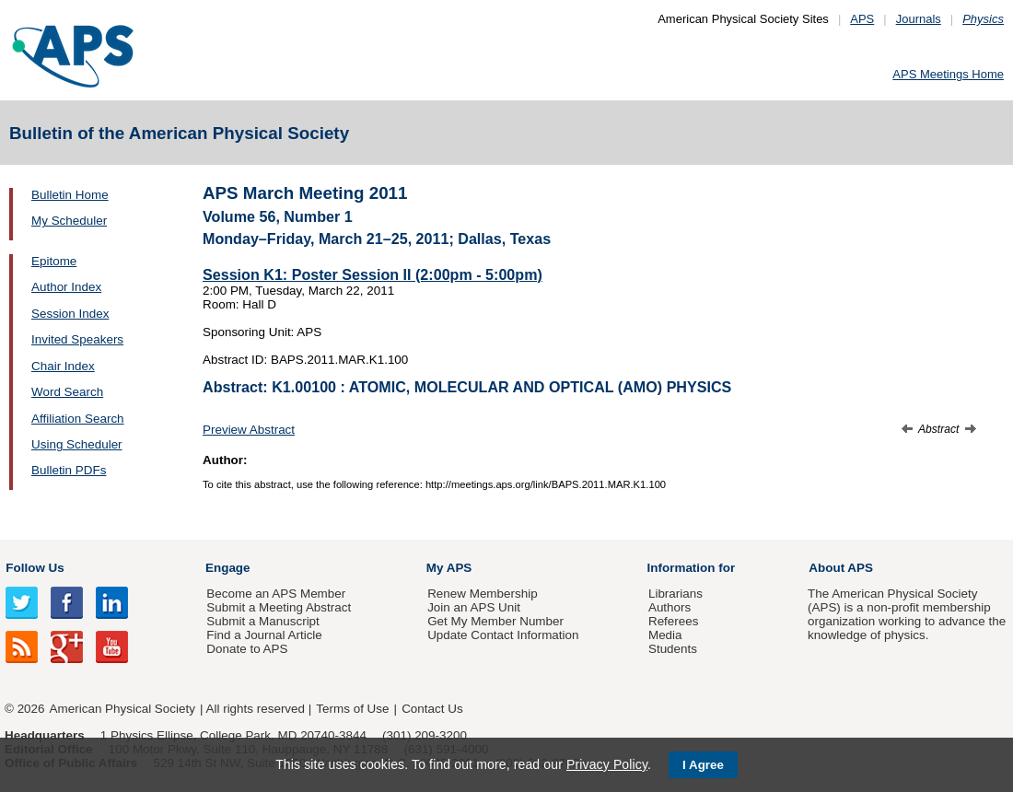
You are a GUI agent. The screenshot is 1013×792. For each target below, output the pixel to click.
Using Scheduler (76, 444)
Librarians (675, 593)
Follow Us (35, 568)
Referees (673, 621)
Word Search (67, 392)
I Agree (703, 765)
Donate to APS (246, 649)
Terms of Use (352, 709)
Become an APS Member (275, 593)
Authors (669, 607)
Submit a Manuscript (262, 621)
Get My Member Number (495, 621)
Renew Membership (482, 593)
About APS (841, 568)
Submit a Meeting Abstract (278, 607)
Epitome (53, 261)
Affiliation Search (77, 418)
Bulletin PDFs (68, 470)
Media (665, 635)
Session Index (70, 313)
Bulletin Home (70, 195)
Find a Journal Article (263, 635)
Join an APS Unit (473, 607)
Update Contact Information (502, 635)
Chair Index (63, 366)
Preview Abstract (249, 430)
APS (862, 19)
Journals (918, 19)
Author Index (66, 287)
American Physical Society (122, 709)
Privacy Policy (606, 764)
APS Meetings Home (948, 74)
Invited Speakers (77, 339)
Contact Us (432, 709)
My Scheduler (69, 220)
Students (672, 649)
